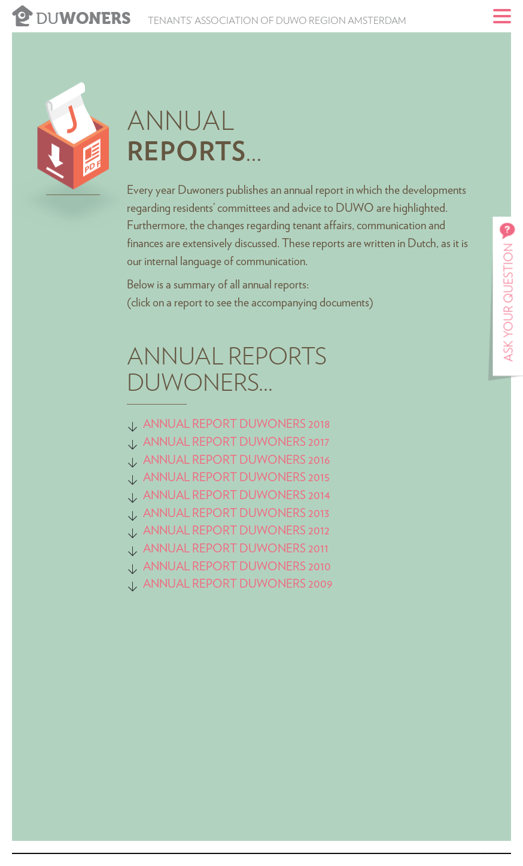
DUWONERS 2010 (285, 567)
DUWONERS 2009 (284, 584)
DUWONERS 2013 (283, 513)
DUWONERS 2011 (283, 549)
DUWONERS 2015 (283, 478)
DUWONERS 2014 (283, 496)
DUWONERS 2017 (283, 442)
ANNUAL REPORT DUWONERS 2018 (236, 424)
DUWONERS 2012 (283, 531)
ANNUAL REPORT (190, 442)
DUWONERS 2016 (284, 460)
